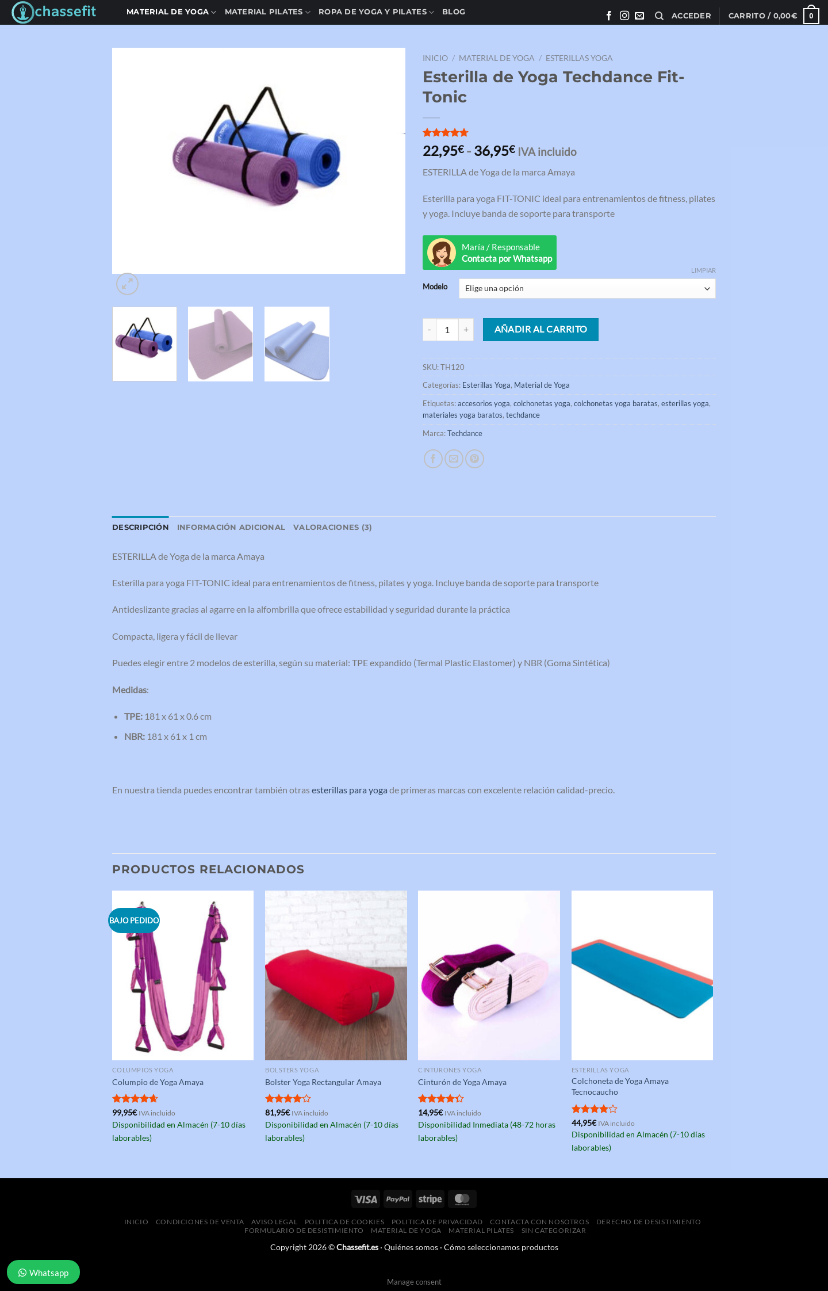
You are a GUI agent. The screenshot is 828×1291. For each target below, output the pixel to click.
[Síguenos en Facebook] (609, 16)
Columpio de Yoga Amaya (158, 1082)
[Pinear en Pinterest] (474, 458)
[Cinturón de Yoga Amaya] (489, 976)
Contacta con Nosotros (539, 1221)
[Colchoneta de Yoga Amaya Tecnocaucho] (643, 976)
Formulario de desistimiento (304, 1230)
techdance (523, 414)
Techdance (464, 433)
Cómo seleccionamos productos (501, 1247)
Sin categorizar (554, 1230)
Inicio (435, 58)
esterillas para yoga (350, 789)
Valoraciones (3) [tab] (332, 527)
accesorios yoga (484, 403)
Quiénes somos (411, 1247)
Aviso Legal (274, 1221)
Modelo (435, 287)
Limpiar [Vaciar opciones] (703, 270)
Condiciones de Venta (200, 1221)
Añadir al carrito (541, 329)
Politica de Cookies (345, 1221)
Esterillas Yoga (579, 58)
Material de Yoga (171, 12)
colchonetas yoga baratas (616, 403)
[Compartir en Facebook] (433, 458)
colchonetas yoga (541, 403)
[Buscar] (659, 16)
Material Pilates (268, 12)
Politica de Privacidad (437, 1221)
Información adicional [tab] (231, 527)
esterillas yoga (685, 403)
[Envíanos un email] (639, 16)
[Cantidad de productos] (447, 329)
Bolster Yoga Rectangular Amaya (323, 1082)
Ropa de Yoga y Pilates (376, 12)
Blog (453, 11)
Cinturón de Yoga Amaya (462, 1082)
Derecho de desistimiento (649, 1221)
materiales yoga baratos (463, 414)
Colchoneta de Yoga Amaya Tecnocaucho (620, 1086)
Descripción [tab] (140, 527)
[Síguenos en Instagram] (624, 16)
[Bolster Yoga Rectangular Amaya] (336, 976)
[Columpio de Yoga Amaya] (183, 976)
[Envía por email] (453, 458)
